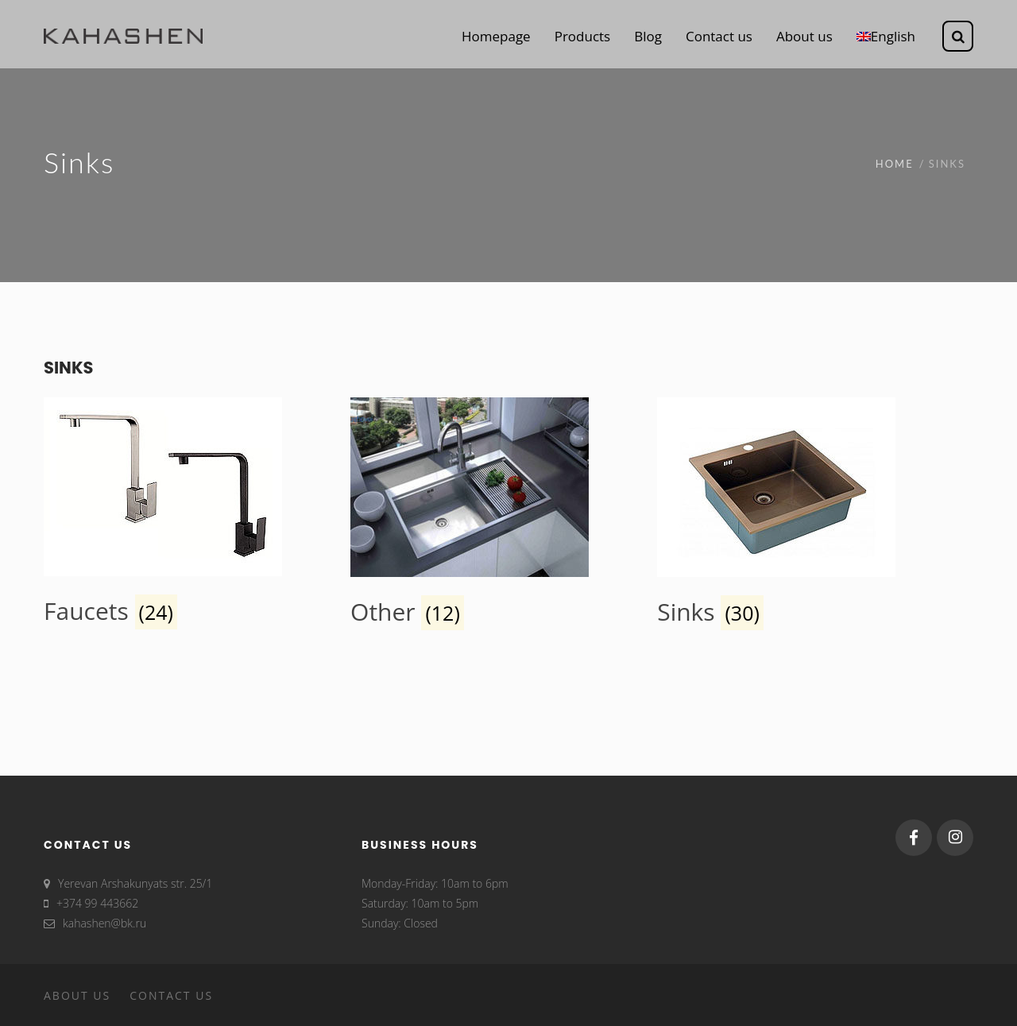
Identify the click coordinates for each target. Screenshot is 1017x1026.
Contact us (171, 995)
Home (895, 163)
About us (77, 995)
